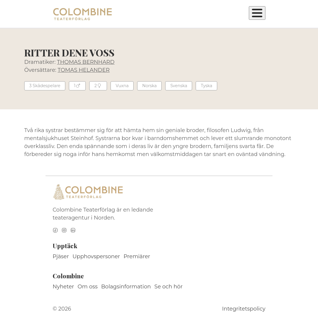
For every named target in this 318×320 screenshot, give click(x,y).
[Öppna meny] (257, 13)
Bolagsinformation (126, 286)
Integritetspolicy (243, 309)
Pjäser (61, 256)
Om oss (88, 286)
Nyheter (63, 286)
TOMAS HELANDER (84, 70)
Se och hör (168, 286)
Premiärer (137, 256)
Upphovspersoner (96, 256)
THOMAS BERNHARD (86, 62)
